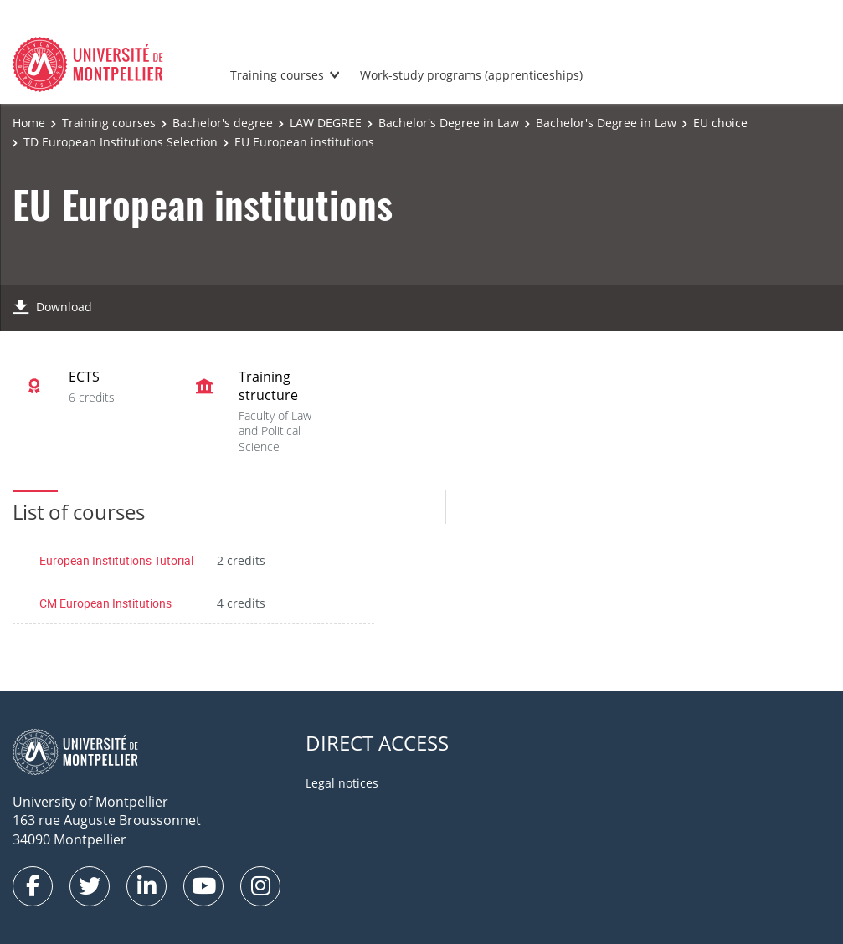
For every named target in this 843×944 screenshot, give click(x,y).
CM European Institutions (105, 603)
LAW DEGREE (326, 123)
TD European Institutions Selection (120, 142)
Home (29, 123)
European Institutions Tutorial (116, 560)
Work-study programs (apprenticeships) (471, 75)
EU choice (720, 123)
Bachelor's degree (222, 123)
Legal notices (342, 783)
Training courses (277, 75)
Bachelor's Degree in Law (448, 123)
